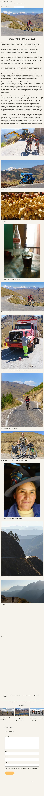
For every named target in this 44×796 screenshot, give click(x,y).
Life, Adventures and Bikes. (7, 1)
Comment (7, 736)
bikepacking (33, 702)
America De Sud (22, 702)
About (2, 6)
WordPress (40, 781)
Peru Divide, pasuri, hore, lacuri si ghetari (22, 713)
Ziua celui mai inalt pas (7, 713)
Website (6, 762)
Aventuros (28, 702)
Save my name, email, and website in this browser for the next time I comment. (22, 769)
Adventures (8, 6)
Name (6, 751)
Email (6, 757)
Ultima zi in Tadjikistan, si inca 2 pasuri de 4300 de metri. (37, 713)
